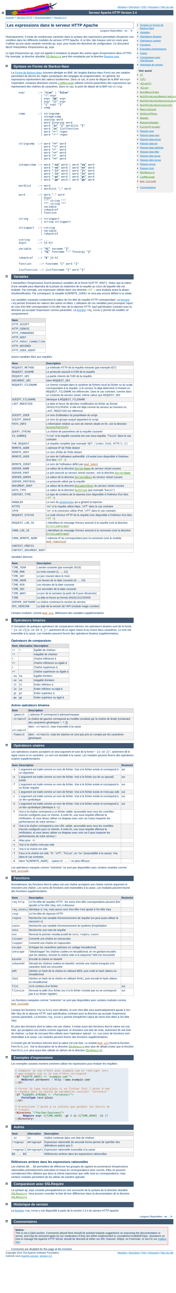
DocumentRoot (84, 485)
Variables (145, 32)
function (81, 310)
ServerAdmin (83, 477)
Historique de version (151, 64)
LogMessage (147, 177)
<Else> (144, 88)
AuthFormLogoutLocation (156, 105)
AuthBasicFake (149, 92)
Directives (134, 7)
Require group (147, 164)
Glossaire (153, 7)
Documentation (43, 17)
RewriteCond (148, 109)
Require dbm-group (150, 160)
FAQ (144, 7)
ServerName (83, 468)
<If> (143, 79)
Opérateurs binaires (150, 36)
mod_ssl (48, 613)
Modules (122, 7)
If (141, 75)
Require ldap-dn (148, 143)
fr (131, 30)
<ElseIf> (146, 83)
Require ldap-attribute (151, 147)
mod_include (148, 181)
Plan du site (167, 7)
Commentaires (148, 187)
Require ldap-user (149, 135)
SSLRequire (53, 56)
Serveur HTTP (24, 17)
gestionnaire (66, 502)
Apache (10, 17)
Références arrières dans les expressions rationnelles (49, 1161)
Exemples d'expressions (153, 48)
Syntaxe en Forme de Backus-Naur (151, 27)
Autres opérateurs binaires (30, 705)
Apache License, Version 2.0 (36, 1256)
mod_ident (91, 464)
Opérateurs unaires (150, 40)
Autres (143, 53)
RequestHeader (149, 122)
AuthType (81, 490)
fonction (125, 299)
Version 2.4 (60, 17)
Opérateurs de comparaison (31, 640)
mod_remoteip (55, 541)
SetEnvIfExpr (149, 113)
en (126, 30)
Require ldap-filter (149, 151)
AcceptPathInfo (57, 427)
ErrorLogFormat (57, 526)
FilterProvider (150, 127)
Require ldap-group (150, 139)
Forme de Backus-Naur (28, 72)
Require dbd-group (150, 155)
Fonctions (145, 44)
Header (144, 118)
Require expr (111, 56)
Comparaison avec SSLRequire (150, 59)
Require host (147, 168)
